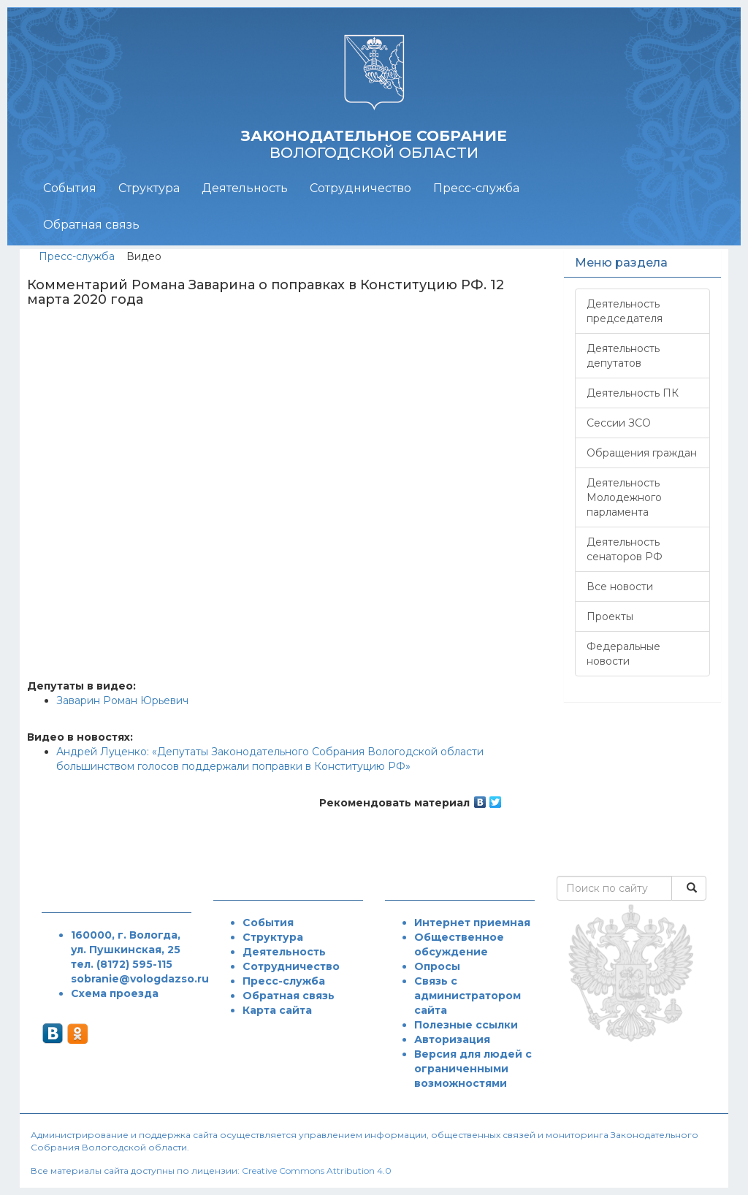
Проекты (610, 616)
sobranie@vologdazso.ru (140, 978)
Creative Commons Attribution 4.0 (317, 1170)
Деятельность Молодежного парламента (624, 497)
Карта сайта (277, 1010)
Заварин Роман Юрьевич (122, 700)
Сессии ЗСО (619, 422)
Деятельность (245, 188)
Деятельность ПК (633, 393)
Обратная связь (91, 225)
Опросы (437, 966)
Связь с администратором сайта (467, 995)
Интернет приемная (472, 922)
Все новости (620, 586)
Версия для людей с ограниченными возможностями (473, 1068)
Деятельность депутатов (623, 356)
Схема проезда (115, 993)
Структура (149, 188)
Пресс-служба (476, 188)
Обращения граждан (642, 452)
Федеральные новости (623, 654)
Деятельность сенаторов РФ (625, 549)
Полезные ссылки (466, 1024)
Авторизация (452, 1039)
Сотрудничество (360, 188)
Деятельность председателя (625, 311)
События (69, 188)
